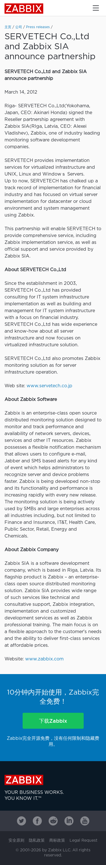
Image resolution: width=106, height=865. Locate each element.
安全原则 (16, 840)
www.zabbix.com (44, 659)
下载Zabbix (53, 721)
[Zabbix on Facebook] (37, 820)
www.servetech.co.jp (49, 386)
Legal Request (84, 840)
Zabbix (24, 8)
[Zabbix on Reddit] (53, 820)
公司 (18, 27)
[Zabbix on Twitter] (21, 820)
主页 (8, 27)
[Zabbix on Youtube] (84, 820)
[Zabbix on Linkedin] (68, 820)
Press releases (38, 27)
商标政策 (57, 840)
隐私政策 (37, 840)
